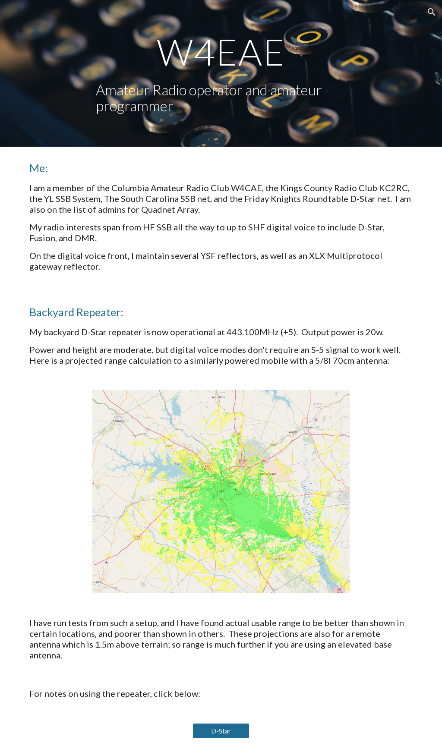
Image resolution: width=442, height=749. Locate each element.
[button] (431, 12)
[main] (220, 51)
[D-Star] (221, 731)
